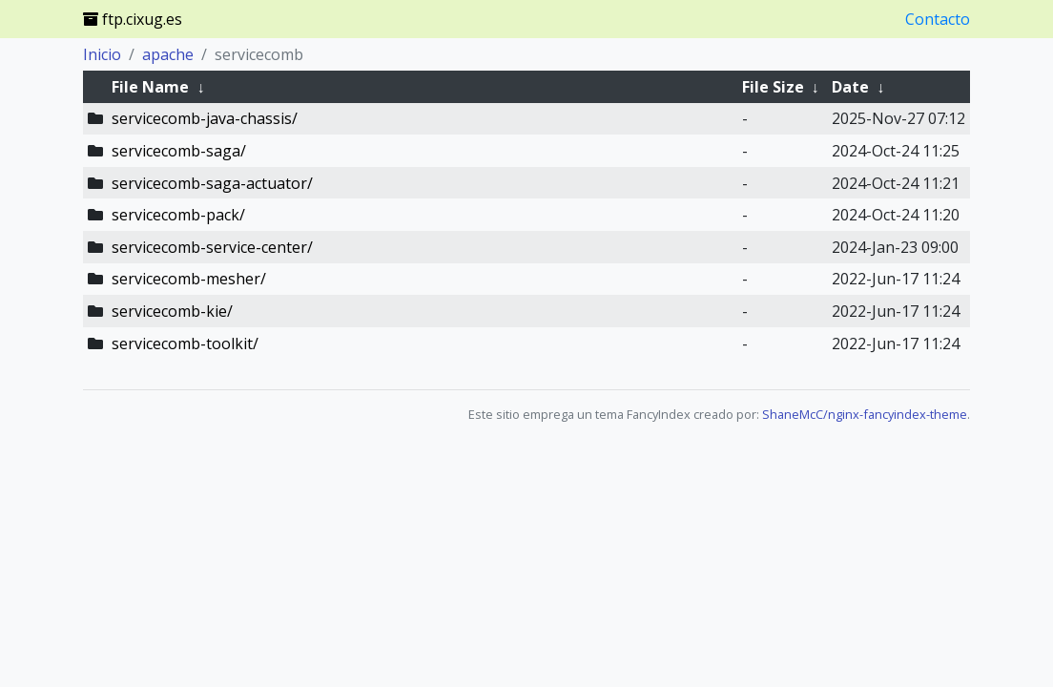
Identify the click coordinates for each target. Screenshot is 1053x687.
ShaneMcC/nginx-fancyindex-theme (864, 414)
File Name (150, 86)
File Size (773, 86)
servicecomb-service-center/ (212, 247)
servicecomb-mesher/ (189, 278)
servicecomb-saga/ (179, 150)
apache (168, 54)
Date (850, 86)
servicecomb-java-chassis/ (205, 118)
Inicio (102, 54)
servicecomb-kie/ (172, 311)
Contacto (937, 19)
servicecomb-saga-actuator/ (212, 183)
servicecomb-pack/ (178, 214)
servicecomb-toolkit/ (185, 343)
